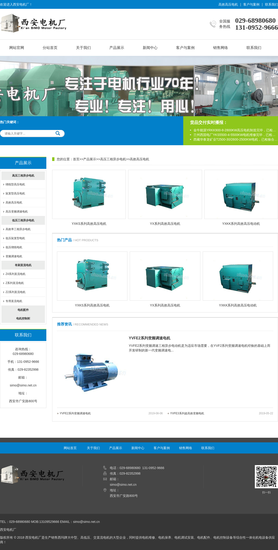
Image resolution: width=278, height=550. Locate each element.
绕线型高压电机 (15, 184)
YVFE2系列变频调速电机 (111, 413)
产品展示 (116, 48)
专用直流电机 (14, 301)
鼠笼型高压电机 (15, 193)
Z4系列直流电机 (15, 274)
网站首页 (70, 448)
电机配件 (23, 310)
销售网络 (220, 48)
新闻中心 (150, 48)
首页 (76, 159)
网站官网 (16, 48)
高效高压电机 (228, 4)
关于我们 (83, 48)
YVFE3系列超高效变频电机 (221, 413)
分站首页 (50, 48)
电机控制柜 (23, 318)
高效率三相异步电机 (18, 229)
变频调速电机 (14, 256)
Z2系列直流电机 (15, 292)
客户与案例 (251, 4)
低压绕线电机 (14, 247)
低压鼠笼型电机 (15, 238)
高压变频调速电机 (17, 211)
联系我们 (271, 4)
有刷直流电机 (23, 265)
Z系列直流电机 (15, 283)
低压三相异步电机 (23, 220)
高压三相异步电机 (23, 175)
